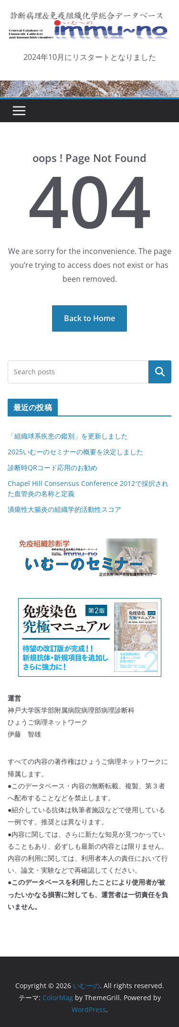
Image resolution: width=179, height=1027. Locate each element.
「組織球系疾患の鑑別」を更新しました (68, 435)
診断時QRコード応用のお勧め (52, 467)
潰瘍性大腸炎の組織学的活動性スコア (64, 509)
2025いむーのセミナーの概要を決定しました (75, 451)
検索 (160, 371)
